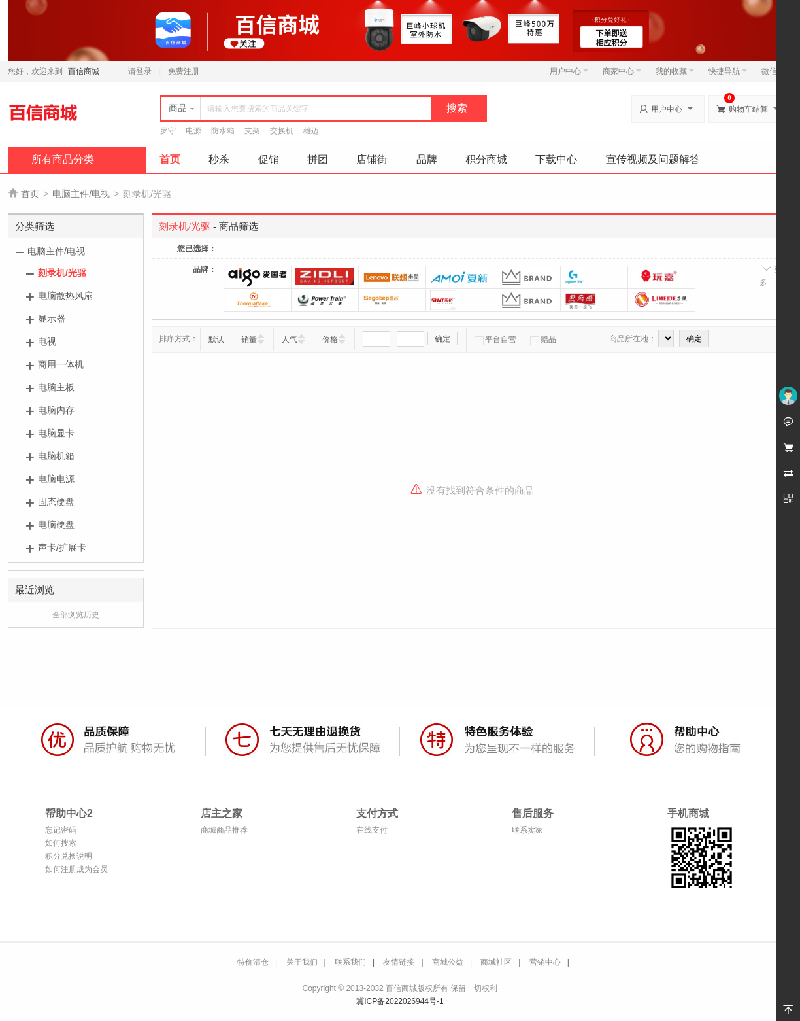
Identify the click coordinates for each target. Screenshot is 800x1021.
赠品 (543, 339)
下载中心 (556, 159)
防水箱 (223, 130)
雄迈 (311, 130)
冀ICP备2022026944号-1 (399, 1001)
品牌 (426, 159)
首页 (169, 159)
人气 (289, 339)
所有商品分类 (62, 159)
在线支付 (372, 830)
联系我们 (350, 962)
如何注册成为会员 (76, 869)
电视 (47, 341)
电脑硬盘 (56, 524)
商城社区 (496, 962)
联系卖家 (527, 830)
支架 (252, 130)
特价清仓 (253, 962)
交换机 (281, 130)
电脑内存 (56, 410)
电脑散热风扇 (65, 295)
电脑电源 (56, 479)
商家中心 (622, 71)
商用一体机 (61, 364)
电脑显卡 (56, 433)
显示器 (51, 318)
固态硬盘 (56, 501)
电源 (193, 130)
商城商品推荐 (224, 830)
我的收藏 (675, 71)
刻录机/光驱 (62, 273)
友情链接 (398, 962)
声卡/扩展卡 (62, 547)
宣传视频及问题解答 (653, 159)
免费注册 (183, 71)
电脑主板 (56, 387)
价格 (330, 339)
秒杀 (218, 159)
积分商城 (486, 159)
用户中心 (569, 71)
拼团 (317, 159)
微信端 (773, 71)
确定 (442, 338)
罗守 (168, 130)
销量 (249, 339)
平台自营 (495, 339)
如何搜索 (60, 843)
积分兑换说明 (68, 856)
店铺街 (372, 159)
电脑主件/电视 (81, 193)
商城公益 (447, 962)
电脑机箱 (56, 456)
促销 (268, 159)
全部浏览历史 (75, 614)
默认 (216, 339)
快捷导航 (727, 71)
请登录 (140, 71)
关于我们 (302, 962)
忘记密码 (60, 830)
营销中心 (545, 962)
